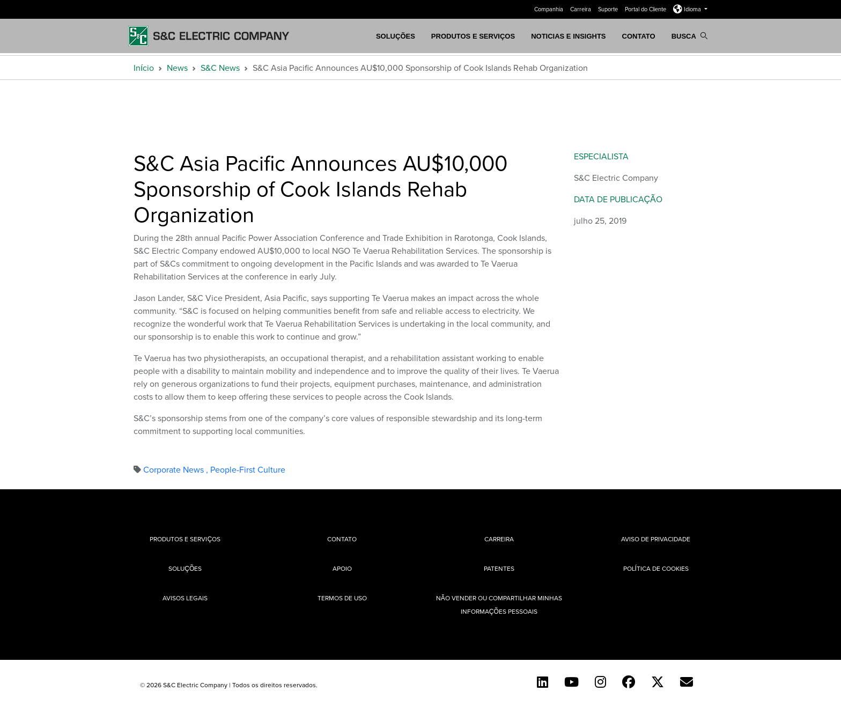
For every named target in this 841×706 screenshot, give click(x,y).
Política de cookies (656, 568)
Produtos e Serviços (473, 36)
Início (144, 67)
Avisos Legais (185, 597)
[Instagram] (600, 682)
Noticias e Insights (568, 36)
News (177, 67)
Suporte (608, 9)
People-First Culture (247, 469)
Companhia (549, 9)
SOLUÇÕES (395, 36)
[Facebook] (628, 682)
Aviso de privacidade (655, 538)
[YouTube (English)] (571, 682)
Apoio (342, 568)
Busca (689, 36)
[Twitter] (657, 682)
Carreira (581, 9)
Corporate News (176, 469)
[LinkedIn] (542, 682)
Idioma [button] (688, 9)
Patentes (499, 568)
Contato (638, 36)
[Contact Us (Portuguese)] (686, 682)
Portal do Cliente (646, 9)
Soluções (185, 568)
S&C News (220, 67)
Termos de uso (342, 597)
